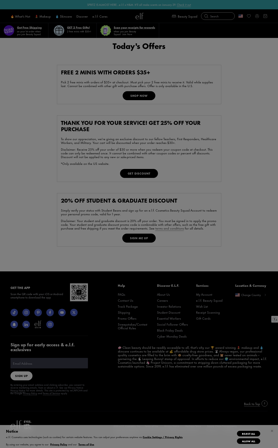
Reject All (248, 433)
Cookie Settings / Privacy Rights (163, 437)
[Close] (272, 431)
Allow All (248, 441)
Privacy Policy (58, 444)
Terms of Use (86, 444)
